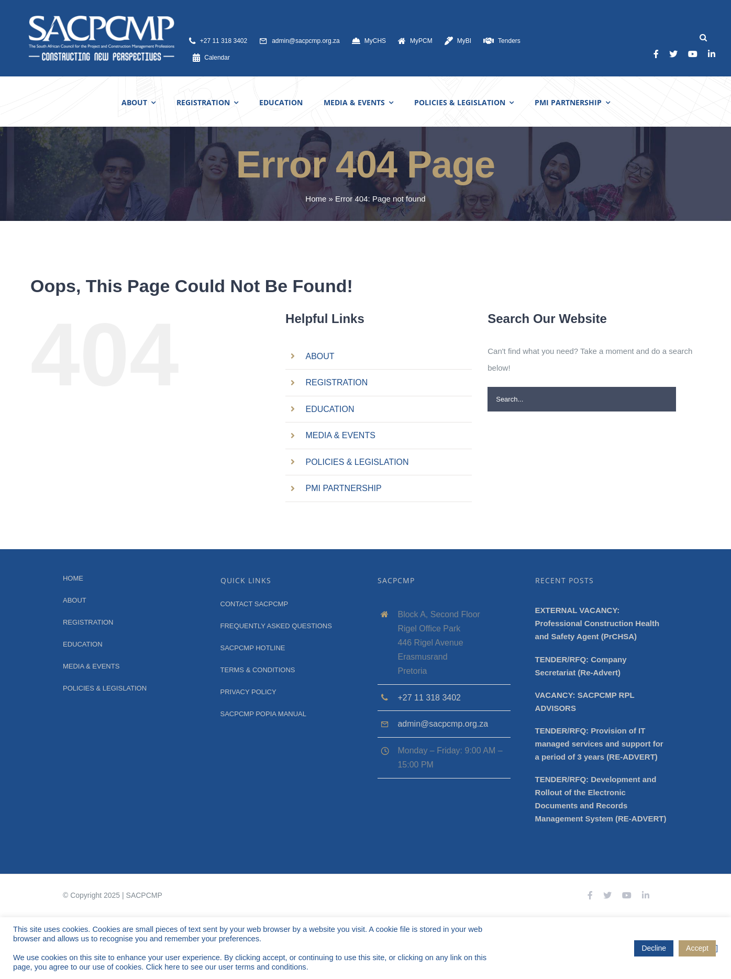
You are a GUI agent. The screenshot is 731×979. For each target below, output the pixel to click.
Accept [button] (697, 948)
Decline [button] (653, 948)
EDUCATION (330, 409)
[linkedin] (711, 54)
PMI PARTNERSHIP (344, 488)
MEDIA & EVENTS (340, 435)
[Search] (703, 37)
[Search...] (582, 399)
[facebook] (656, 54)
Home (315, 198)
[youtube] (692, 54)
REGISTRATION (337, 382)
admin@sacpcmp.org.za (442, 723)
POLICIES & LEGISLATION (357, 462)
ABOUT (320, 356)
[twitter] (673, 54)
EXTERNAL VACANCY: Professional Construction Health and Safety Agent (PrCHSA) (597, 623)
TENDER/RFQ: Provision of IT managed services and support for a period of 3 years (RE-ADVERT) (599, 743)
